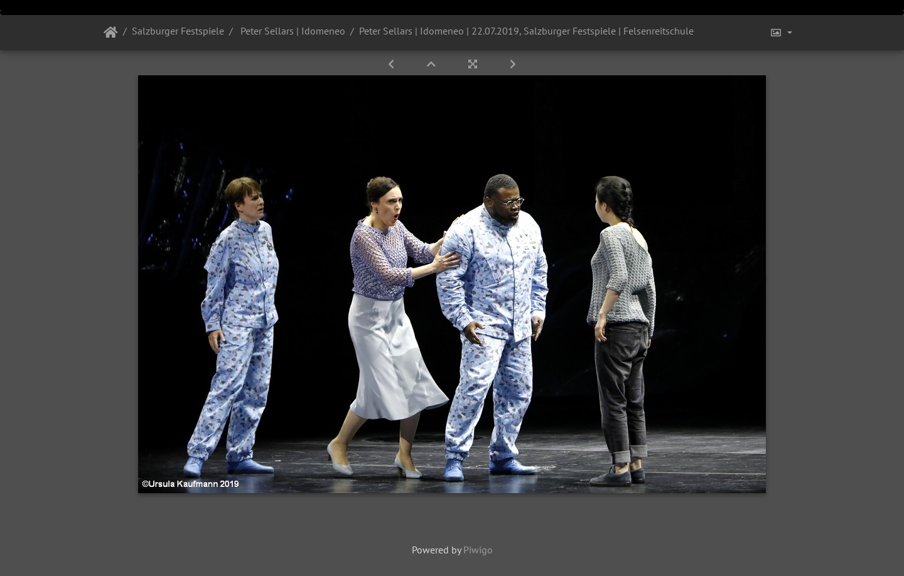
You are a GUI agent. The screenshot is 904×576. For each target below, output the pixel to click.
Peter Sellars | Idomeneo (291, 30)
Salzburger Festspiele (178, 30)
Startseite (111, 32)
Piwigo (478, 549)
